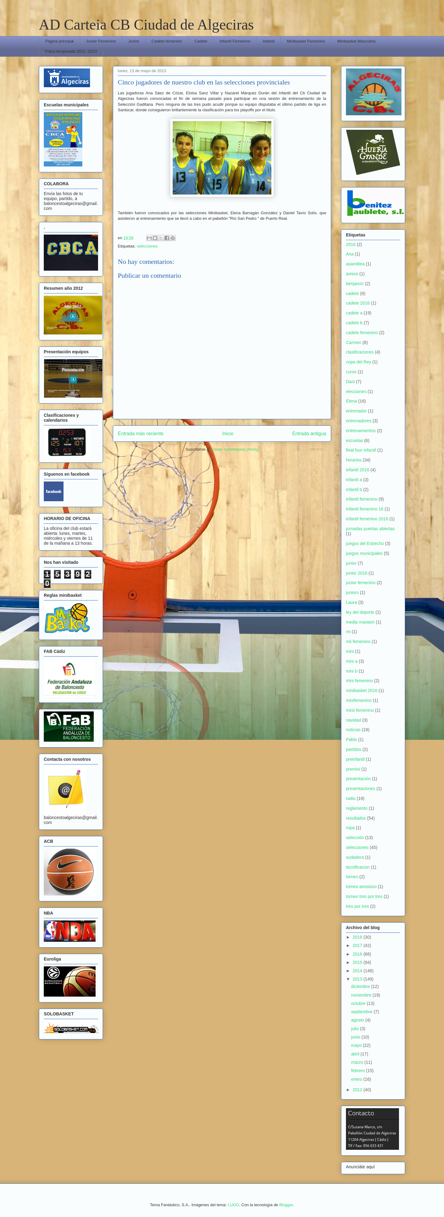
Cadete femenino (166, 41)
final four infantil (361, 450)
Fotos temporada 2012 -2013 (71, 51)
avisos (352, 273)
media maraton (360, 622)
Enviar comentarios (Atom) (234, 449)
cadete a (354, 312)
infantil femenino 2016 (367, 518)
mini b (351, 671)
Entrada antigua (309, 433)
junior (351, 563)
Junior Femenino (101, 41)
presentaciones (360, 788)
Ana (350, 254)
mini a (351, 661)
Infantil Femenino (235, 41)
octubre (359, 1003)
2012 (358, 1089)
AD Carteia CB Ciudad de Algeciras (146, 24)
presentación (358, 778)
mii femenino (358, 641)
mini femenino (359, 680)
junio (356, 1037)
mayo (357, 1045)
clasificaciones (360, 352)
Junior (133, 41)
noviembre (361, 995)
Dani (350, 381)
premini (353, 769)
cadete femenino (362, 332)
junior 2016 (356, 573)
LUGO (233, 1205)
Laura (351, 602)
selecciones (147, 246)
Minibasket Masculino (356, 41)
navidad (353, 720)
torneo (352, 876)
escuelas (354, 440)
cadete (352, 293)
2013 (358, 979)
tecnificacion (358, 867)
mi (348, 631)
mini (350, 651)
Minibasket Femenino (306, 41)
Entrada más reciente (140, 433)
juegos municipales (364, 553)
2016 (351, 244)
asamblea (355, 263)
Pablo (351, 739)
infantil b (354, 489)
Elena (351, 401)
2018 (358, 937)
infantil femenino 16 (364, 508)
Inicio (227, 433)
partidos (353, 749)
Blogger (286, 1205)
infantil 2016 (357, 469)
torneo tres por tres (364, 896)
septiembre (362, 1011)
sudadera (355, 857)
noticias (353, 729)
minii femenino (360, 710)
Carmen (353, 342)
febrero (358, 1070)
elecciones (356, 391)
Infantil (268, 41)
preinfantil (355, 759)
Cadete (200, 41)
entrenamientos (361, 430)
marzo (357, 1062)
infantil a (354, 479)
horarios (354, 459)
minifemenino (359, 700)
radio (351, 798)
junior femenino (361, 582)
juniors (352, 592)
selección (355, 837)
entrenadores (359, 420)
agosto (358, 1020)
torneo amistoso (361, 886)
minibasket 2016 (361, 690)
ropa (350, 827)
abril (355, 1053)
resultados (356, 818)
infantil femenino (361, 499)
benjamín (355, 283)
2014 (358, 970)
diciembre (361, 986)
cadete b (354, 322)
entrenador (356, 410)
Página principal (59, 41)
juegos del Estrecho (365, 543)
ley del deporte (360, 612)
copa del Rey (358, 361)
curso (351, 371)
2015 (358, 962)
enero (357, 1079)
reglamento (357, 808)
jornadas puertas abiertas (370, 528)
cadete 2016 (358, 303)
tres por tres (357, 906)
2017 (358, 945)
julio (355, 1028)
